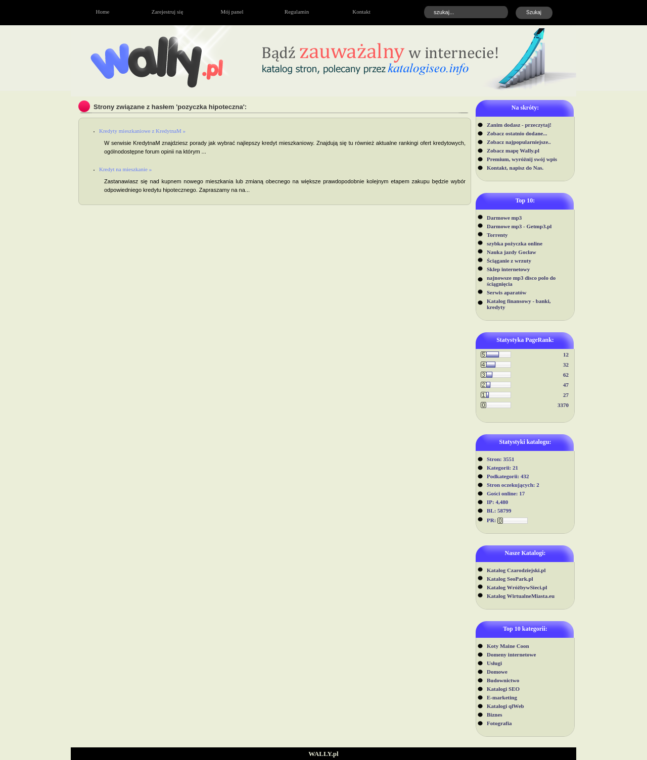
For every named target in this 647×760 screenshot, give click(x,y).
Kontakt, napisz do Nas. (515, 168)
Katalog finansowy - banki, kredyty (519, 304)
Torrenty (497, 235)
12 (566, 354)
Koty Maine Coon (508, 646)
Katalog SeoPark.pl (510, 579)
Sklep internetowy (508, 269)
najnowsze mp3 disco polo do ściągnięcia (521, 281)
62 (566, 375)
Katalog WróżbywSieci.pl (517, 587)
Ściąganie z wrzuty (509, 261)
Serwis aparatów (507, 292)
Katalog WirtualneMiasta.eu (520, 596)
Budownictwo (503, 680)
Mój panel (232, 12)
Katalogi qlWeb (505, 706)
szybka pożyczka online (514, 243)
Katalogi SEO (503, 689)
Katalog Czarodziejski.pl (516, 570)
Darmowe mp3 (504, 218)
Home (103, 12)
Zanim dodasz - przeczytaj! (519, 125)
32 (566, 365)
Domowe (497, 672)
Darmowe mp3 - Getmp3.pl (519, 226)
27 (566, 395)
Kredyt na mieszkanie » (125, 169)
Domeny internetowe (511, 654)
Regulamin (297, 12)
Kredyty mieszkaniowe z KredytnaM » (142, 131)
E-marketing (502, 697)
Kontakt (361, 12)
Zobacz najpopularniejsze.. (519, 142)
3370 (563, 405)
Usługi (494, 663)
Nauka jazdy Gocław (511, 252)
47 (566, 385)
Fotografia (499, 723)
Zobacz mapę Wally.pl (513, 150)
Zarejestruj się (167, 12)
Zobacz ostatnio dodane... (517, 133)
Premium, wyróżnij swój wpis (522, 159)
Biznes (494, 715)
